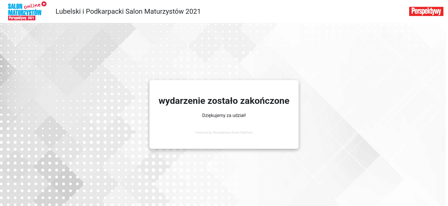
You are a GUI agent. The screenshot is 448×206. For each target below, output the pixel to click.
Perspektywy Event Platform (233, 132)
